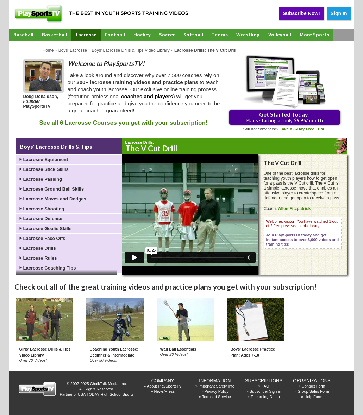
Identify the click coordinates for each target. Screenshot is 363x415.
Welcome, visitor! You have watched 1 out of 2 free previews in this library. (302, 232)
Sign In (339, 13)
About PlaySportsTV (164, 386)
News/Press (164, 391)
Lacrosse (86, 34)
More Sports (314, 34)
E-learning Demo (265, 397)
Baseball (23, 34)
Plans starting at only (284, 117)
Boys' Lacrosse (72, 50)
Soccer (167, 34)
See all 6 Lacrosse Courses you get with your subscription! (123, 122)
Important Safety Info (216, 386)
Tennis (220, 34)
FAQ (265, 386)
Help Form (313, 397)
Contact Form (313, 386)
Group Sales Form (313, 391)
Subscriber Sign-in (265, 391)
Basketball (54, 34)
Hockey (142, 34)
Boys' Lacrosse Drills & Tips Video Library (131, 50)
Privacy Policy (217, 391)
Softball (193, 34)
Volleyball (279, 34)
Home (48, 50)
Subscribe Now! (301, 13)
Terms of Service (216, 397)
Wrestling (248, 34)
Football (115, 34)
